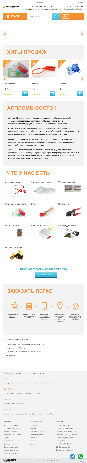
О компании (27, 9)
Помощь (44, 9)
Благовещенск (37, 414)
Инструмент (64, 204)
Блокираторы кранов (14, 247)
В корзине (65, 15)
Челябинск (20, 383)
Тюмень (36, 383)
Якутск (28, 414)
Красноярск (20, 393)
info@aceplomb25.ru (14, 373)
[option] (43, 32)
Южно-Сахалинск (51, 414)
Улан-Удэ (20, 404)
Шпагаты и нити (11, 226)
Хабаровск (19, 414)
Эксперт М (63, 84)
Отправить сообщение (64, 450)
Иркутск (7, 404)
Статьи (32, 444)
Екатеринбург (9, 383)
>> (46, 344)
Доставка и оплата (54, 9)
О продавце (34, 425)
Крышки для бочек (67, 226)
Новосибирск (9, 393)
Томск (38, 393)
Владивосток (9, 414)
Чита (13, 404)
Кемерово (30, 393)
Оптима (35, 84)
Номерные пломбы (13, 182)
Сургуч (34, 204)
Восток (7, 410)
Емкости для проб (39, 226)
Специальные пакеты (41, 182)
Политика (33, 438)
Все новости (10, 356)
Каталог (46, 275)
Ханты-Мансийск (47, 383)
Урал (6, 379)
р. (69, 19)
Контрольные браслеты (15, 204)
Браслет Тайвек (10, 84)
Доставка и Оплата (37, 432)
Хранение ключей (66, 182)
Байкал (7, 399)
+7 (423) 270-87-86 (75, 6)
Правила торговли (37, 435)
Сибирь (7, 389)
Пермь (28, 383)
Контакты (36, 9)
